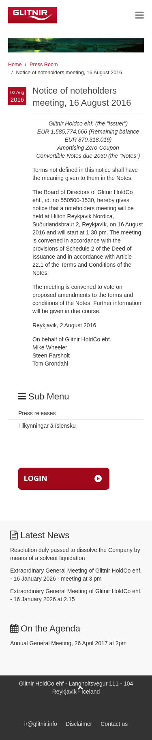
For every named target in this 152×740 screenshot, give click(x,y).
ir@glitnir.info (40, 724)
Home (15, 64)
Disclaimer (79, 724)
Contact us (114, 724)
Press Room (44, 64)
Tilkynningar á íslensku (47, 425)
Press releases (37, 413)
